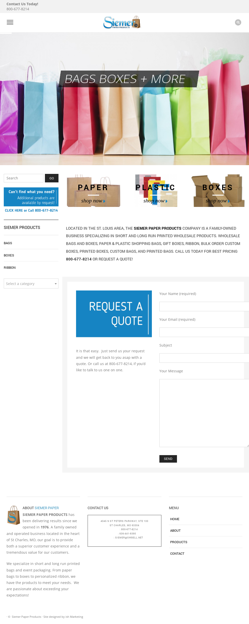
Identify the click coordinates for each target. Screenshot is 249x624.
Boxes (9, 255)
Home (174, 519)
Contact (177, 553)
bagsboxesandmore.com (124, 541)
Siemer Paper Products (158, 228)
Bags (8, 243)
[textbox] (31, 284)
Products (178, 542)
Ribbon (10, 267)
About (175, 530)
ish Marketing (74, 616)
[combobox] (31, 283)
